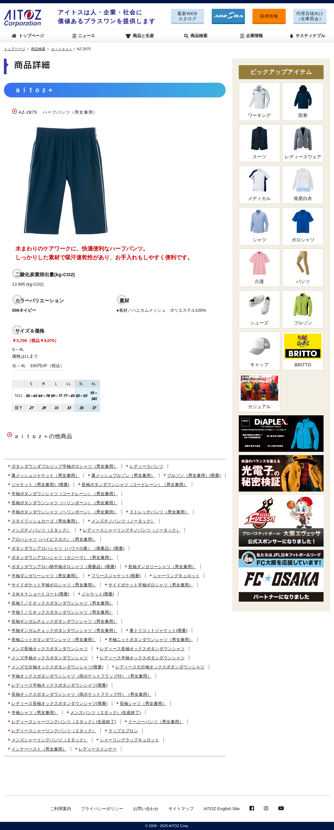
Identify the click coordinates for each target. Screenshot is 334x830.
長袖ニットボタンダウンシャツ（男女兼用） (53, 639)
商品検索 (195, 35)
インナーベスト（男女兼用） (39, 749)
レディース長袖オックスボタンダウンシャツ (142, 648)
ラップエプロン (123, 730)
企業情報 (251, 35)
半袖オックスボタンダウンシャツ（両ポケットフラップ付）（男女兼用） (81, 676)
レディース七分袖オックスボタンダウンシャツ (160, 667)
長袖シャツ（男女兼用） (143, 703)
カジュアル (259, 392)
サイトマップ (181, 808)
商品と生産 (140, 35)
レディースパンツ (146, 466)
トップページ (28, 35)
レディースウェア (303, 143)
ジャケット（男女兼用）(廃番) (40, 484)
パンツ (303, 267)
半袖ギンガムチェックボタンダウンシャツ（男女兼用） (64, 630)
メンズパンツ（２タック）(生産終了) (105, 712)
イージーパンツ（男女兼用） (155, 721)
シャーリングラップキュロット (129, 739)
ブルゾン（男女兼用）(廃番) (194, 475)
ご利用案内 (60, 808)
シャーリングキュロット (176, 575)
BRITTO (303, 350)
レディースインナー (98, 749)
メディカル (259, 184)
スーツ (259, 143)
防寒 (303, 101)
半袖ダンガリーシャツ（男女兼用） (45, 575)
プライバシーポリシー (102, 808)
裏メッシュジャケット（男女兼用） (45, 475)
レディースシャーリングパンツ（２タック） (53, 730)
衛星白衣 (303, 184)
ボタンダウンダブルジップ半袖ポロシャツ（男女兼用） (64, 466)
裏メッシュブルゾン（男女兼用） (123, 475)
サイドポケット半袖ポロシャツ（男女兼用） (53, 584)
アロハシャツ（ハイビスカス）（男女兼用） (53, 539)
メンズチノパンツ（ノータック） (123, 521)
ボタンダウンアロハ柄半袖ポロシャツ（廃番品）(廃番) (63, 566)
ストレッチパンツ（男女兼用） (159, 511)
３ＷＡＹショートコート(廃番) (40, 594)
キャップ (259, 350)
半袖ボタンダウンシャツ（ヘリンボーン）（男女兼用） (64, 511)
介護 (259, 267)
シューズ (259, 309)
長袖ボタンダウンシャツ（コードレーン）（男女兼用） (135, 484)
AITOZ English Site (221, 808)
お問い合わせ (146, 808)
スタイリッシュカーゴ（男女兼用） (45, 521)
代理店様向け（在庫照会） (310, 16)
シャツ (259, 226)
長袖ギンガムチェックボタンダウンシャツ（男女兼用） (64, 621)
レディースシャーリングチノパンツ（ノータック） (131, 530)
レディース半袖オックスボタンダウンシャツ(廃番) (59, 685)
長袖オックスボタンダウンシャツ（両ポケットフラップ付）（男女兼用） (81, 694)
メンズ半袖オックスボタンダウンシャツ (49, 657)
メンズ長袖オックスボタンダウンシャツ (49, 648)
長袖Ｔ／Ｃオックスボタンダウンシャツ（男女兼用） (62, 603)
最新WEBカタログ (187, 16)
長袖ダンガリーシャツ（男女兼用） (162, 566)
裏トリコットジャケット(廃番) (158, 630)
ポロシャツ (303, 226)
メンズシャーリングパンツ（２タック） (49, 739)
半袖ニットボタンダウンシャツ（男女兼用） (150, 639)
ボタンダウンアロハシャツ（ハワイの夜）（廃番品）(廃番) (68, 548)
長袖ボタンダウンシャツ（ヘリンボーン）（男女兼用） (64, 502)
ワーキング (259, 101)
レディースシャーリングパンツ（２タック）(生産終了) (63, 721)
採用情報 (269, 16)
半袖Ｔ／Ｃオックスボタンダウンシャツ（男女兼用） (62, 612)
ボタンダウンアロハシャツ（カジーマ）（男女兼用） (62, 557)
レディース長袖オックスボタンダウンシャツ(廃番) (59, 703)
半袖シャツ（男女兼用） (34, 712)
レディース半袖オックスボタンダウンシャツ (142, 657)
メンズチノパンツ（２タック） (41, 530)
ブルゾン (303, 309)
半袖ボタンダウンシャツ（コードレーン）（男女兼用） (64, 493)
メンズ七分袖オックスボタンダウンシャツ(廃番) (57, 667)
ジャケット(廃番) (98, 594)
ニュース (84, 35)
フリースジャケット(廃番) (116, 575)
